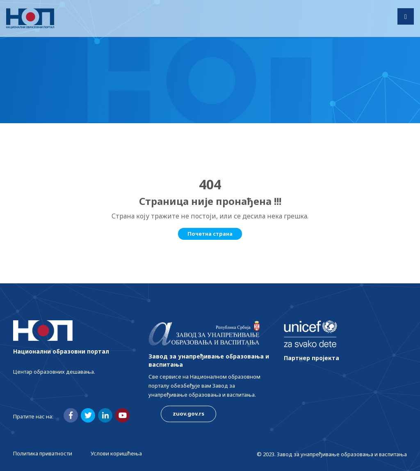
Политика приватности (42, 453)
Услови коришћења (116, 453)
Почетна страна (210, 233)
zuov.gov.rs (188, 413)
